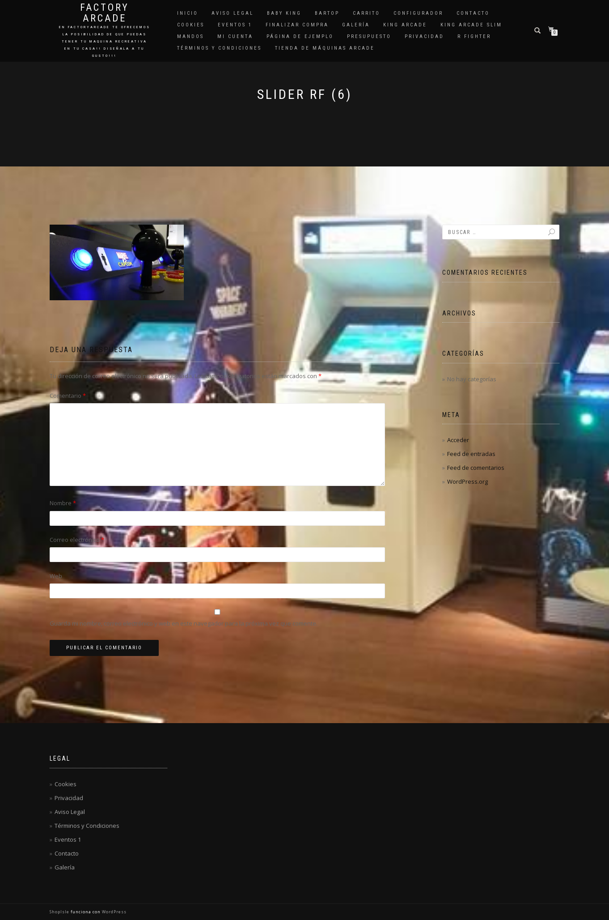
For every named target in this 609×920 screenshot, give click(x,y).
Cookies (190, 25)
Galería (356, 25)
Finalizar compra (297, 25)
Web (56, 576)
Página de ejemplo (300, 36)
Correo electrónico (77, 540)
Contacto (473, 13)
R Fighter (474, 36)
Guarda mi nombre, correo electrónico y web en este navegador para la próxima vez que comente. (183, 623)
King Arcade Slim (471, 25)
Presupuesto (369, 36)
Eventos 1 (235, 25)
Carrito (366, 13)
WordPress (114, 912)
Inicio (187, 13)
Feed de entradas (471, 454)
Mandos (190, 36)
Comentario (68, 396)
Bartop (327, 13)
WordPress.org (467, 481)
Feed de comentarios (475, 468)
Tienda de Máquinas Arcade (325, 48)
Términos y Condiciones (219, 48)
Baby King (284, 13)
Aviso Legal (232, 13)
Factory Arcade (104, 13)
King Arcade (405, 25)
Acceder (458, 440)
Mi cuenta (235, 36)
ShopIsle (60, 912)
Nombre (63, 503)
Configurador (418, 13)
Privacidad (424, 36)
